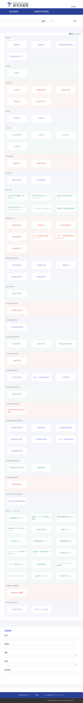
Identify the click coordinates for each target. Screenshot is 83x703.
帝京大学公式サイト (24, 695)
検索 (61, 21)
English (73, 6)
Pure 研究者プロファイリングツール (54, 695)
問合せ (37, 695)
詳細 (75, 21)
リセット (72, 679)
